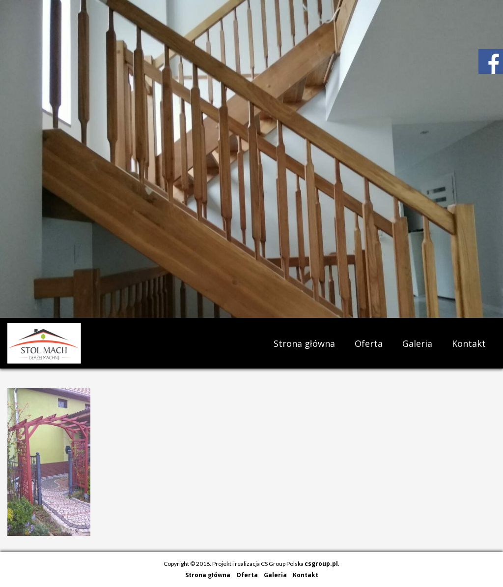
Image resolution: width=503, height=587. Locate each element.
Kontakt (469, 343)
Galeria (417, 343)
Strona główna (304, 343)
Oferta (369, 343)
